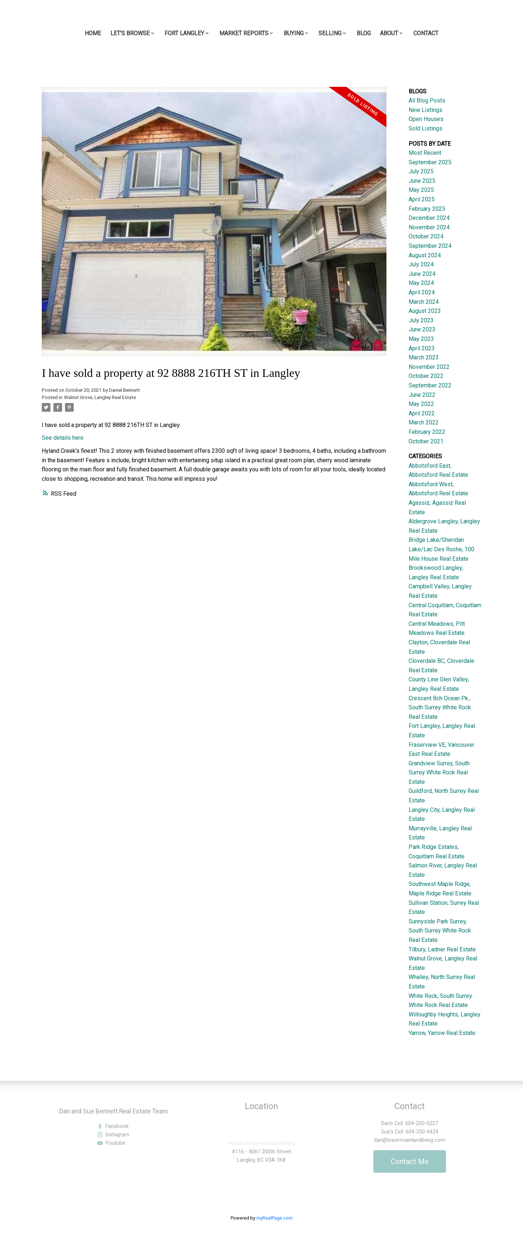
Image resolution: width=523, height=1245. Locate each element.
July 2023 (421, 320)
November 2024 (429, 227)
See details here (63, 437)
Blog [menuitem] (364, 33)
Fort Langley (184, 33)
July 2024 (421, 264)
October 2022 (426, 375)
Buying (294, 33)
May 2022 (421, 403)
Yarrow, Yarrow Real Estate (442, 1033)
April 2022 (422, 413)
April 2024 (422, 292)
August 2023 (425, 310)
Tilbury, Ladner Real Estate (442, 949)
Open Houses (426, 119)
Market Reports (243, 33)
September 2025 (430, 162)
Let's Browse (130, 33)
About (389, 33)
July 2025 (421, 171)
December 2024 (429, 217)
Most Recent (425, 152)
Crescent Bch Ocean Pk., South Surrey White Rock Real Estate (440, 707)
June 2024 (422, 273)
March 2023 (424, 357)
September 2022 (430, 385)
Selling (330, 33)
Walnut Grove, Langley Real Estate (100, 397)
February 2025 (427, 208)
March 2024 (424, 301)
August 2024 (425, 255)
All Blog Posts (427, 100)
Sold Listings (425, 128)
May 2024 (421, 282)
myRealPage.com (274, 1218)
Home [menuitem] (93, 33)
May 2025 (421, 189)
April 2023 (422, 348)
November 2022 (429, 366)
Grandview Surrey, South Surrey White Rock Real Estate (439, 772)
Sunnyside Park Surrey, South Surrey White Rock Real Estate (440, 930)
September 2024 (430, 245)
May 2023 (421, 338)
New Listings (425, 109)
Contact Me (410, 1161)
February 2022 (427, 431)
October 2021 (426, 441)
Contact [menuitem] (425, 33)
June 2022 (422, 394)
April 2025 (422, 199)
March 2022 (424, 422)
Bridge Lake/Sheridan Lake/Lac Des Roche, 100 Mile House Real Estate (441, 549)
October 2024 (426, 236)
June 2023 (422, 329)
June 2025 (422, 180)
